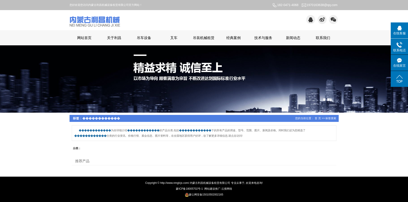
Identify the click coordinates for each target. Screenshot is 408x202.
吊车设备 (144, 38)
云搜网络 (226, 188)
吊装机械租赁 (203, 38)
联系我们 (323, 38)
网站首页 (84, 38)
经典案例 (233, 38)
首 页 (318, 118)
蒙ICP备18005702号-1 (189, 188)
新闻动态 (293, 38)
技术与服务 (263, 38)
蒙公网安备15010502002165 (204, 194)
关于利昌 (114, 38)
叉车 (173, 38)
